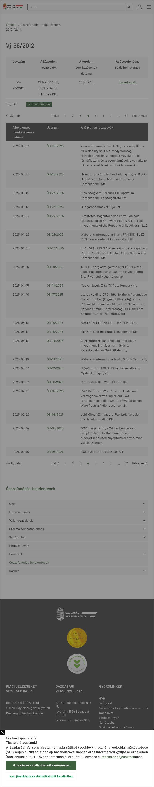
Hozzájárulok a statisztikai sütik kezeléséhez (41, 765)
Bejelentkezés (140, 6)
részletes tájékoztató (118, 756)
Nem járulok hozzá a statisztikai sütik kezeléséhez (41, 776)
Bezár (2, 732)
